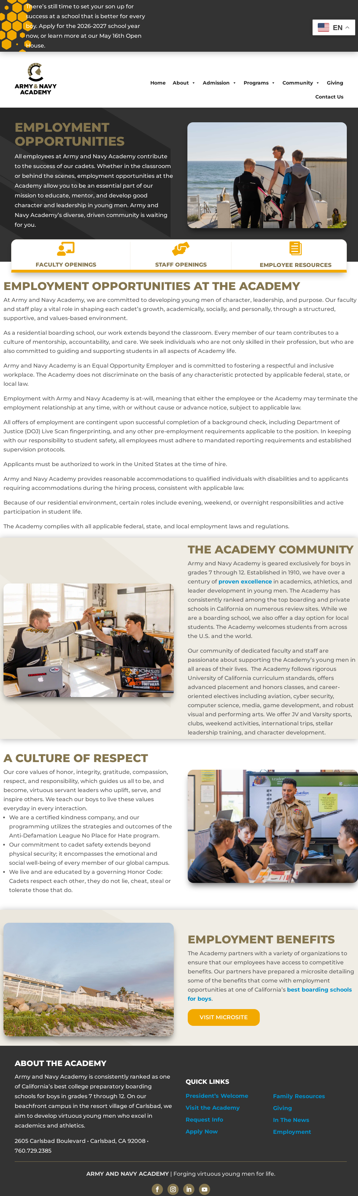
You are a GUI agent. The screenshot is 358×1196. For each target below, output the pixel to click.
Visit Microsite (224, 1017)
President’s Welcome (217, 1096)
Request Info (204, 1119)
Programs (259, 83)
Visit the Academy (213, 1107)
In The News (291, 1120)
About (184, 83)
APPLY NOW (271, 26)
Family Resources (299, 1096)
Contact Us (329, 97)
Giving (335, 83)
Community (301, 83)
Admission (220, 83)
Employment (292, 1132)
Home (158, 83)
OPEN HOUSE (208, 26)
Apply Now (202, 1131)
